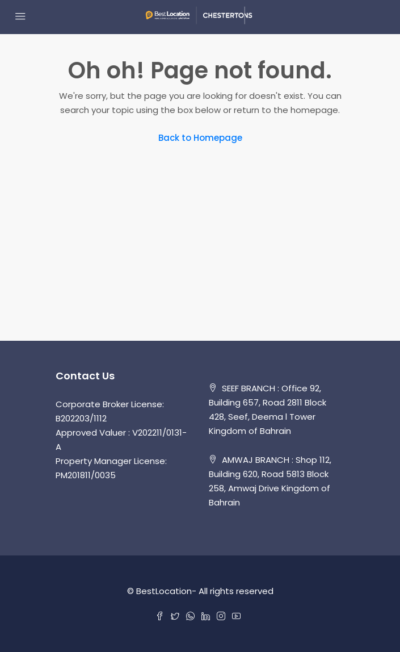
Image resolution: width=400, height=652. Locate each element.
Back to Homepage (200, 138)
